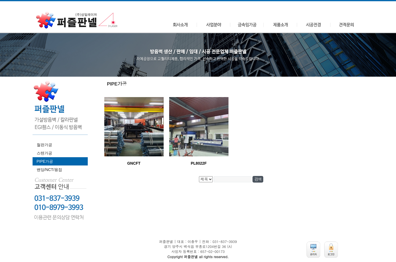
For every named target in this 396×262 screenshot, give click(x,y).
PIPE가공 (45, 161)
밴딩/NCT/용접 (49, 169)
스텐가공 (44, 153)
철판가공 (44, 145)
